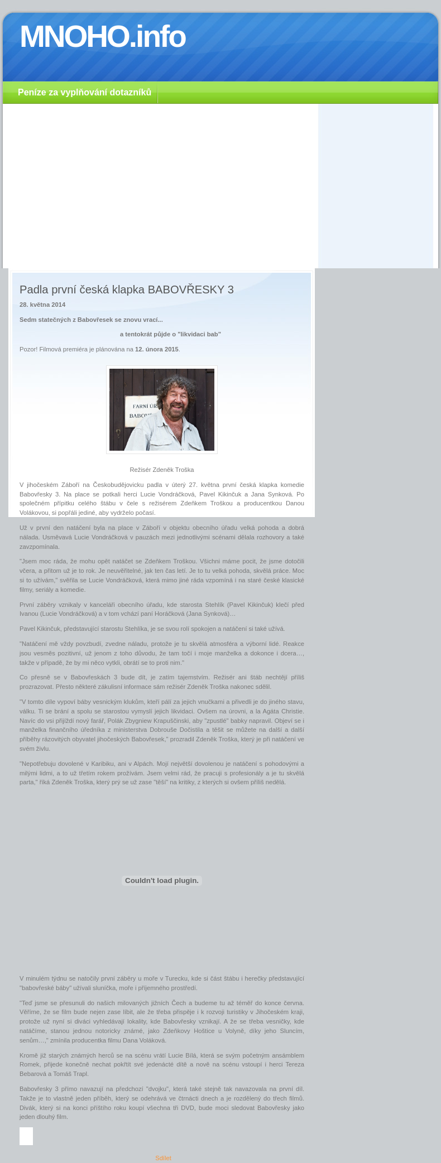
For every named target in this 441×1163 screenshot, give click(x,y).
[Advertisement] (220, 185)
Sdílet (163, 1158)
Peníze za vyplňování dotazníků (84, 92)
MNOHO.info (102, 36)
